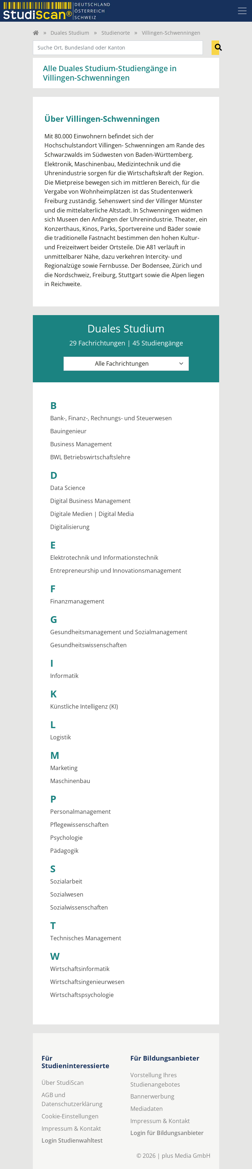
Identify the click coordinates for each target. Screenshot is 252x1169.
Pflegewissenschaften (79, 825)
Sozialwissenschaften (79, 907)
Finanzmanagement (77, 601)
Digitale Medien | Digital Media (92, 514)
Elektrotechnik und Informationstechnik (104, 558)
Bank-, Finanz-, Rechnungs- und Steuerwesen (111, 418)
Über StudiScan (63, 1083)
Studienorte (115, 32)
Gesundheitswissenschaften (88, 645)
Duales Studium (70, 32)
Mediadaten (146, 1109)
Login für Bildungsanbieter (167, 1133)
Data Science (67, 488)
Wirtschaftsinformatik (79, 969)
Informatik (64, 676)
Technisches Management (85, 938)
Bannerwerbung (152, 1096)
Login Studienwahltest (72, 1140)
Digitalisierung (70, 527)
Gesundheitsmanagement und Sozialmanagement (118, 632)
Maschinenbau (70, 781)
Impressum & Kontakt (71, 1129)
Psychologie (66, 838)
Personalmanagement (80, 812)
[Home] (36, 33)
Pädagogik (64, 851)
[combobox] (118, 47)
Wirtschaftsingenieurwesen (87, 982)
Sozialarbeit (66, 881)
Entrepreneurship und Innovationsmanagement (115, 571)
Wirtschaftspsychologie (82, 995)
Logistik (60, 737)
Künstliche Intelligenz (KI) (84, 706)
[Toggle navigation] (242, 11)
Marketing (64, 768)
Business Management (81, 444)
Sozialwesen (66, 894)
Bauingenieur (68, 431)
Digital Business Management (90, 501)
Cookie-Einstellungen (70, 1116)
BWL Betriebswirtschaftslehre (90, 457)
